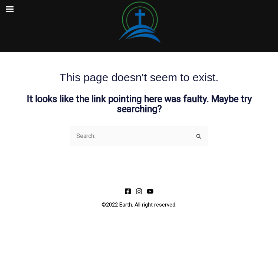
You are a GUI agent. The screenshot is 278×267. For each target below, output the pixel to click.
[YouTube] (150, 191)
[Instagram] (139, 191)
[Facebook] (128, 191)
